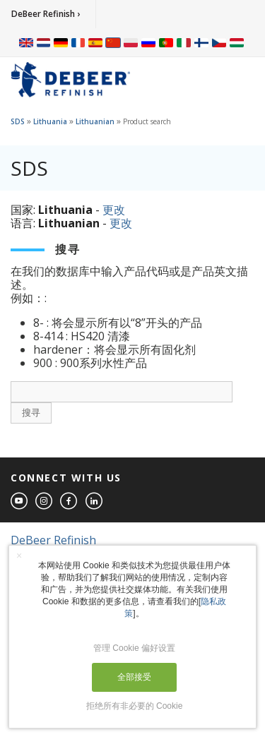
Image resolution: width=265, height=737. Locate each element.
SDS (18, 121)
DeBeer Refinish (53, 540)
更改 (113, 209)
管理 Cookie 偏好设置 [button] (134, 648)
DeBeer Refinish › (45, 14)
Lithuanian (95, 121)
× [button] (19, 555)
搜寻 (31, 412)
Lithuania (50, 121)
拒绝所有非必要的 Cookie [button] (134, 706)
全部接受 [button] (134, 677)
